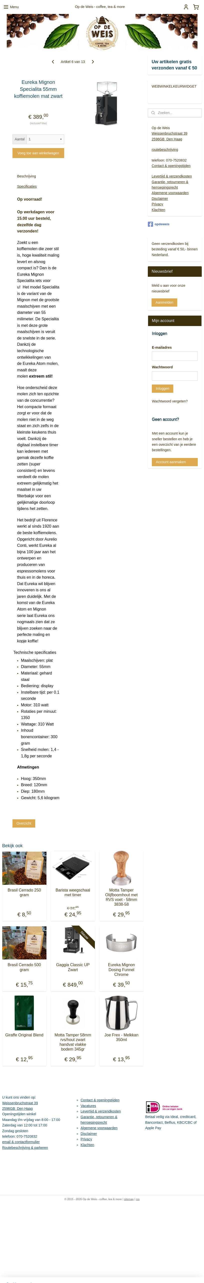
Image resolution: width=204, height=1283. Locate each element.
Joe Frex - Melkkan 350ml (121, 1037)
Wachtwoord (162, 367)
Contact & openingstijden (171, 166)
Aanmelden (164, 302)
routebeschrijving (165, 150)
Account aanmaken (171, 462)
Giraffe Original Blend (24, 1035)
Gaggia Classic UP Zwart (73, 967)
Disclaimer (160, 199)
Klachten (158, 210)
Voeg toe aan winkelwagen (38, 153)
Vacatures (88, 1106)
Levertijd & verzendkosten (172, 176)
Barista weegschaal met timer (72, 892)
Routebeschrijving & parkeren (25, 1148)
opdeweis (158, 224)
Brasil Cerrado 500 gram (24, 967)
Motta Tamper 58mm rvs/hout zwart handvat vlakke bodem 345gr (73, 1042)
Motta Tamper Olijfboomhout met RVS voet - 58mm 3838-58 (121, 897)
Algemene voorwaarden (170, 193)
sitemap (129, 1199)
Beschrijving (26, 176)
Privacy (157, 204)
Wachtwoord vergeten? (170, 401)
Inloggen (162, 388)
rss (138, 1199)
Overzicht (23, 823)
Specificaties (27, 186)
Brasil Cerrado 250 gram (24, 892)
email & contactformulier (21, 1142)
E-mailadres (162, 347)
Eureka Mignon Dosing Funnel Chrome (121, 969)
